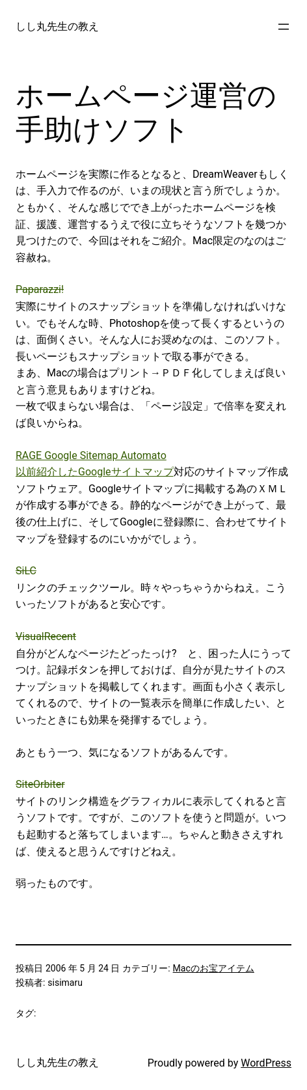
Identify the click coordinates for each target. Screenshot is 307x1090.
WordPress (266, 1063)
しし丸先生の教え (57, 26)
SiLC (26, 571)
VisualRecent (46, 636)
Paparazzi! (40, 289)
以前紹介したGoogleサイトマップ (95, 472)
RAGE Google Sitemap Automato (91, 455)
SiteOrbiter (40, 784)
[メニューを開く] (283, 27)
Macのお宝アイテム (213, 968)
